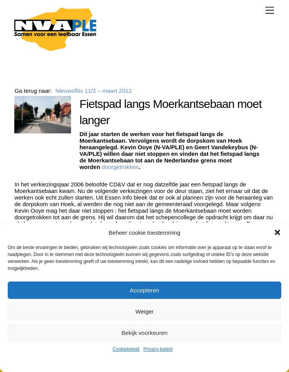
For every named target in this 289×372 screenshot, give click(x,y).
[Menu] (269, 10)
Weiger (144, 311)
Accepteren (144, 290)
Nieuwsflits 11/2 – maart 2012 (93, 90)
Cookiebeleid (126, 349)
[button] (277, 232)
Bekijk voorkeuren (144, 332)
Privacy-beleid (157, 349)
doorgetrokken (120, 167)
